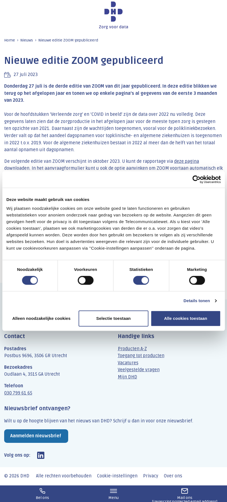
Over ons (173, 476)
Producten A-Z (132, 349)
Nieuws (26, 40)
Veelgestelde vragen (139, 370)
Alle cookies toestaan (185, 318)
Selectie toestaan (113, 318)
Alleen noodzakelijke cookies (41, 318)
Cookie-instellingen (117, 476)
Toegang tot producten (141, 356)
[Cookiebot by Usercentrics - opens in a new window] (196, 179)
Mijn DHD (127, 377)
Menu (113, 494)
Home (9, 40)
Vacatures (128, 363)
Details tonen (196, 300)
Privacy (150, 476)
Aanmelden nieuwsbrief (35, 436)
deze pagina (186, 161)
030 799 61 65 (18, 393)
